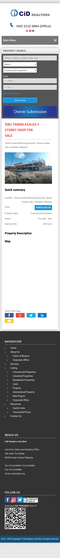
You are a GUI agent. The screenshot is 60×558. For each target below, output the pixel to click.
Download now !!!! (20, 506)
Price (5, 76)
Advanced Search (12, 93)
